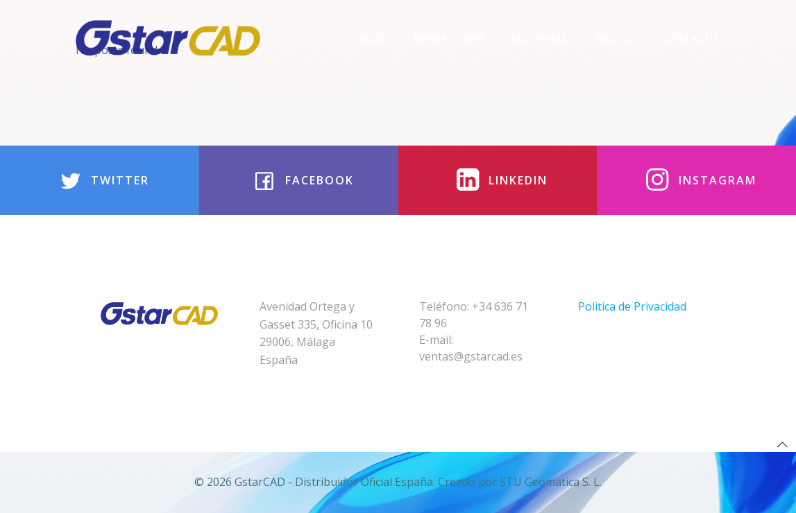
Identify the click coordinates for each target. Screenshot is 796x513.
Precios (614, 37)
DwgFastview (449, 37)
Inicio (371, 37)
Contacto (690, 37)
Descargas (539, 37)
